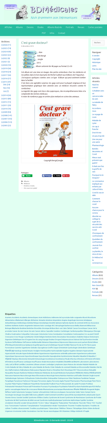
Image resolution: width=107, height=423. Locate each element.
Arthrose (87, 323)
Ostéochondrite (41, 378)
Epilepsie (29, 345)
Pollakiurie (26, 384)
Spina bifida (69, 395)
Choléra (8, 334)
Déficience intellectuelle (32, 342)
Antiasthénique (11, 323)
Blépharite (15, 328)
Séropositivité (32, 403)
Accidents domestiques (29, 317)
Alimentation (10, 320)
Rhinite (40, 389)
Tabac (46, 403)
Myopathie (9, 373)
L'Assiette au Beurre (71, 362)
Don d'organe (27, 339)
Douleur (52, 339)
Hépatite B (84, 356)
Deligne (42, 337)
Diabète (80, 337)
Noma (57, 376)
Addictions (47, 317)
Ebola (90, 342)
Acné (40, 317)
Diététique (17, 339)
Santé (13, 392)
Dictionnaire (94, 337)
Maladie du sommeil (62, 367)
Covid (96, 334)
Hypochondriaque (31, 356)
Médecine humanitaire (66, 373)
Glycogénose (43, 348)
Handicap (9, 350)
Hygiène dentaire (76, 351)
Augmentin (29, 326)
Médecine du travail (50, 373)
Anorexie (79, 320)
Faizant (60, 345)
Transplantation (33, 406)
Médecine (38, 373)
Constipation (58, 334)
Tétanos (69, 408)
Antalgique (87, 320)
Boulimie (23, 328)
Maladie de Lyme (29, 367)
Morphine (56, 370)
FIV (85, 345)
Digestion (9, 339)
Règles (97, 389)
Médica (86, 373)
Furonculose (9, 348)
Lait (10, 364)
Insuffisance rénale (39, 362)
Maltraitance (25, 370)
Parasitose (18, 381)
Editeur (95, 342)
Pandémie (84, 378)
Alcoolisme (91, 317)
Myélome (23, 373)
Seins (83, 392)
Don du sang (37, 339)
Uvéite (24, 411)
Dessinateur (61, 337)
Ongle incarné (94, 376)
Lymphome (58, 364)
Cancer (69, 328)
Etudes (40, 27)
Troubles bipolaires (82, 406)
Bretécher (30, 328)
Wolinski (79, 411)
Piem (94, 381)
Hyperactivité (88, 351)
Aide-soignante (76, 317)
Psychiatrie (63, 386)
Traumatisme (62, 406)
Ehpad (11, 345)
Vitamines (66, 411)
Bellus (77, 325)
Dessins (30, 27)
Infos (52, 33)
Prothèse (89, 384)
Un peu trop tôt (98, 136)
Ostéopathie (52, 378)
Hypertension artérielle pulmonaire (63, 353)
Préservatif (27, 386)
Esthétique (53, 345)
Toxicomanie (14, 406)
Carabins (56, 331)
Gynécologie (72, 348)
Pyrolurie (77, 386)
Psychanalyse (53, 386)
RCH (93, 386)
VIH (60, 411)
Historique (96, 62)
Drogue (58, 339)
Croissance (9, 337)
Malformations (14, 370)
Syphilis (83, 400)
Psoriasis (44, 386)
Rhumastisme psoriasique (53, 389)
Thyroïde (82, 403)
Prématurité (9, 386)
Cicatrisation (16, 334)
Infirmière (96, 359)
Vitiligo (73, 411)
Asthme (8, 325)
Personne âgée (58, 381)
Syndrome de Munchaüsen (75, 397)
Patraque (34, 381)
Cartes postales (95, 27)
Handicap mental (20, 351)
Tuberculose (53, 408)
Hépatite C (92, 356)
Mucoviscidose (83, 370)
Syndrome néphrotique (71, 400)
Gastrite (18, 348)
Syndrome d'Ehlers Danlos (39, 397)
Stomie (8, 397)
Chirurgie (96, 331)
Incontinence (50, 359)
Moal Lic (49, 370)
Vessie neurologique (51, 411)
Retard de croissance (29, 389)
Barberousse (70, 325)
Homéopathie (45, 351)
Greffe (50, 348)
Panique (92, 378)
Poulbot (52, 384)
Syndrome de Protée (93, 397)
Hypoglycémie (55, 356)
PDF (44, 33)
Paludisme (77, 378)
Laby (7, 364)
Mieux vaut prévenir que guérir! (97, 160)
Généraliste (82, 348)
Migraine (42, 370)
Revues (81, 27)
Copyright (96, 59)
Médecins (79, 373)
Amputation (56, 320)
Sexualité (25, 395)
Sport (98, 395)
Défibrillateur (17, 342)
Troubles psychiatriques (39, 408)
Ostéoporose (63, 378)
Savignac (28, 392)
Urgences (9, 411)
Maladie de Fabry (16, 367)
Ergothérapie (38, 345)
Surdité (25, 397)
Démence (45, 342)
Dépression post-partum (78, 342)
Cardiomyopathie (76, 331)
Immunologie (40, 359)
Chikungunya (88, 331)
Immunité (31, 359)
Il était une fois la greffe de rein (98, 169)
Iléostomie (23, 359)
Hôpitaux (15, 359)
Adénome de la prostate (60, 317)
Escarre (46, 345)
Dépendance (54, 342)
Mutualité (92, 370)
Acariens (8, 317)
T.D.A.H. (41, 403)
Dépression (63, 342)
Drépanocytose (67, 339)
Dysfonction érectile (90, 339)
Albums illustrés (54, 27)
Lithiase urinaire (40, 364)
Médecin (27, 183)
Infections (81, 359)
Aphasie (59, 323)
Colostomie (43, 334)
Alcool (84, 317)
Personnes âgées (45, 381)
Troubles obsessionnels (20, 408)
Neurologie (50, 376)
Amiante (42, 320)
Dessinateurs (72, 337)
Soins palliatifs (38, 395)
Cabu (65, 328)
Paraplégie (9, 381)
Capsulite (49, 331)
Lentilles (22, 364)
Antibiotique (22, 323)
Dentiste (48, 337)
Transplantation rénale (48, 406)
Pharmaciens (75, 381)
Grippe (56, 348)
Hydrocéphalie (56, 351)
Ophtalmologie (11, 378)
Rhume (76, 389)
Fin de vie (80, 345)
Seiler (78, 392)
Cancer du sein (29, 331)
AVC (53, 326)
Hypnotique (9, 356)
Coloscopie (34, 334)
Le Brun (15, 364)
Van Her (40, 411)
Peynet (67, 381)
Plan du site (96, 69)
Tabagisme (53, 403)
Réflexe (8, 392)
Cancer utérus (40, 331)
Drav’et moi (96, 133)
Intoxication (50, 362)
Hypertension (44, 353)
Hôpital (8, 359)
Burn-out (59, 328)
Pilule (14, 384)
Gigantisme (25, 348)
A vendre (95, 56)
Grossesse (63, 348)
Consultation (68, 334)
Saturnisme (20, 392)
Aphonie (65, 323)
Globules (34, 348)
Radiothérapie (86, 386)
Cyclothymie (28, 337)
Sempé (88, 392)
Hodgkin (36, 351)
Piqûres (19, 384)
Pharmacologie (86, 381)
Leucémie (29, 364)
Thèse (88, 403)
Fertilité (66, 345)
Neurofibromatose (39, 376)
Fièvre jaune (91, 345)
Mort (62, 370)
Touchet (99, 403)
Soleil (46, 395)
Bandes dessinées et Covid (97, 151)
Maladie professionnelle (79, 367)
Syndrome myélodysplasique (51, 400)
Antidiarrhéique (33, 323)
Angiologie (72, 320)
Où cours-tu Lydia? (30, 188)
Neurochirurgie (25, 376)
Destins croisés (29, 186)
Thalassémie (63, 403)
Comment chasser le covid (96, 201)
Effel (7, 345)
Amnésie (49, 320)
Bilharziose (91, 326)
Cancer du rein (17, 331)
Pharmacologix (98, 145)
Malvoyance (34, 370)
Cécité (36, 337)
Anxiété (52, 323)
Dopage (45, 339)
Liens (94, 66)
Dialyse (86, 337)
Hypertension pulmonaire (86, 353)
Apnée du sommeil (76, 323)
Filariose (73, 345)
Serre (93, 392)
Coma (50, 334)
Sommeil (52, 395)
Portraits (70, 27)
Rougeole (90, 389)
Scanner (35, 392)
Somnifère (60, 395)
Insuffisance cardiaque (22, 362)
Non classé (96, 285)
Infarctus (73, 359)
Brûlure (52, 328)
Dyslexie (8, 342)
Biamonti (83, 326)
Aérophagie (59, 326)
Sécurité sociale (20, 403)
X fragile (86, 411)
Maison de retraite (75, 364)
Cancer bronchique (80, 328)
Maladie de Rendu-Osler (45, 367)
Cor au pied (88, 334)
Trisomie (71, 406)
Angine (64, 320)
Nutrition (63, 375)
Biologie (8, 328)
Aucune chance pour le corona (98, 210)
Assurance (95, 323)
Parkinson (26, 381)
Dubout (76, 339)
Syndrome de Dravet (57, 397)
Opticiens (20, 378)
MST (75, 370)
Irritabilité (59, 362)
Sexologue (17, 395)
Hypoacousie (19, 356)
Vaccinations (32, 411)
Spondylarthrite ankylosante (85, 395)
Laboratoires (94, 362)
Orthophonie (30, 378)
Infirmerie (88, 359)
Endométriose (19, 345)
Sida (31, 395)
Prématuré (19, 386)
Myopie (16, 373)
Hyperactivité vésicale (13, 353)
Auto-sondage (45, 326)
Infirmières (9, 362)
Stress (13, 397)
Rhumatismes (68, 389)
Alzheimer (34, 320)
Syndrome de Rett (12, 400)
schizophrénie (44, 392)
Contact (61, 33)
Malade (85, 364)
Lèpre (65, 364)
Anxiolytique (44, 323)
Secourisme (70, 392)
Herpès (30, 351)
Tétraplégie (77, 408)
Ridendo (83, 389)
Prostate (82, 384)
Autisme (36, 325)
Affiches (8, 27)
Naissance (9, 376)
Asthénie (15, 325)
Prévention (36, 386)
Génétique (91, 348)
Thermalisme (73, 403)
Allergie (27, 320)
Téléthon (62, 408)
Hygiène (66, 351)
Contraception (78, 334)
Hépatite (76, 356)
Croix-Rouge (19, 337)
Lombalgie (50, 364)
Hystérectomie (66, 356)
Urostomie (17, 411)
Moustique (69, 370)
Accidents (16, 317)
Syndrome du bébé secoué (29, 400)
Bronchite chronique (41, 328)
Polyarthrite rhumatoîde (40, 384)
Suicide (19, 397)
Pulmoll (71, 386)
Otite (70, 378)
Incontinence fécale (62, 359)
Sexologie (9, 395)
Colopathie (25, 334)
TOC (93, 403)
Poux (58, 384)
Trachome (23, 406)
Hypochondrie (44, 356)
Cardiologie (65, 331)
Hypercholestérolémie (30, 353)
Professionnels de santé (69, 384)
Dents (54, 337)
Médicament (95, 373)
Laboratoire (84, 362)
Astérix (21, 326)
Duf (81, 339)
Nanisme (16, 376)
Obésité (85, 375)
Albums (19, 27)
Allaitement (19, 320)
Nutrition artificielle (74, 376)
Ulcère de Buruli (93, 408)
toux (7, 406)
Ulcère (84, 408)
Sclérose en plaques (58, 392)
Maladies (93, 367)
